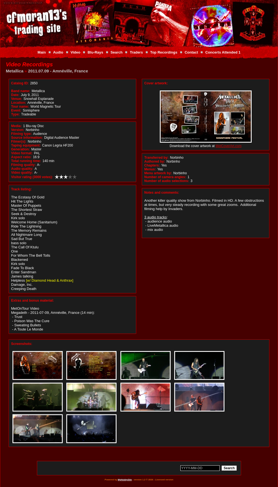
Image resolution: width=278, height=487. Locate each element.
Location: (18, 103)
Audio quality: (22, 169)
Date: (15, 95)
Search (116, 52)
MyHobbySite (125, 479)
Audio (58, 52)
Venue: (16, 99)
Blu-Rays (95, 52)
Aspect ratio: (21, 157)
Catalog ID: (20, 83)
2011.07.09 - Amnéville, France (58, 71)
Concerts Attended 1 (223, 52)
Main (41, 52)
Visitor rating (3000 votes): (32, 177)
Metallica (14, 71)
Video (75, 52)
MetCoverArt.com (228, 146)
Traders (136, 52)
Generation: (20, 149)
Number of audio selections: (166, 181)
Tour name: (20, 106)
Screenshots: (21, 344)
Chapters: (152, 165)
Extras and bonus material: (32, 300)
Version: (17, 130)
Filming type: (21, 134)
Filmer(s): (18, 141)
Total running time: (26, 161)
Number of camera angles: (165, 177)
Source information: (27, 138)
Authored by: (154, 161)
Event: (16, 110)
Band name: (20, 91)
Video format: (21, 153)
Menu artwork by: (158, 173)
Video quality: (22, 173)
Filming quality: (23, 165)
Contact (191, 52)
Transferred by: (156, 158)
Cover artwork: (156, 83)
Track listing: (21, 189)
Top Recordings (163, 52)
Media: (16, 126)
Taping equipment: (26, 145)
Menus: (150, 169)
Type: (15, 114)
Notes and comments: (161, 193)
